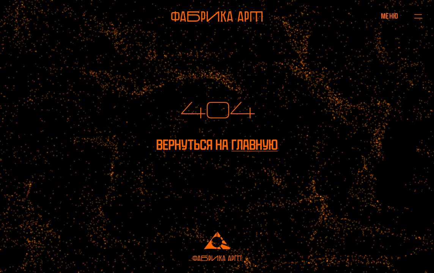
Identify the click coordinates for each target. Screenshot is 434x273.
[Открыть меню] (389, 16)
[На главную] (217, 16)
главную (254, 144)
